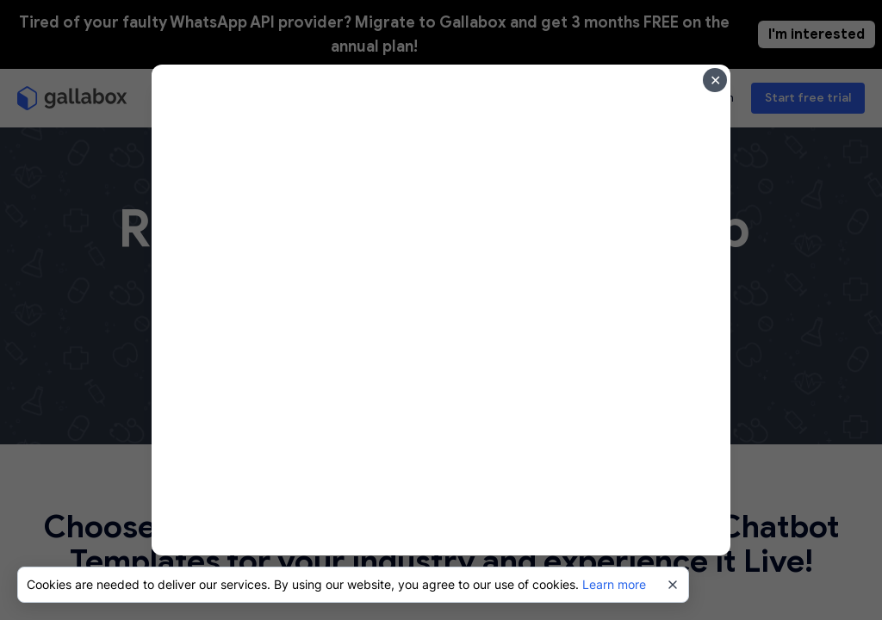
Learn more (614, 584)
